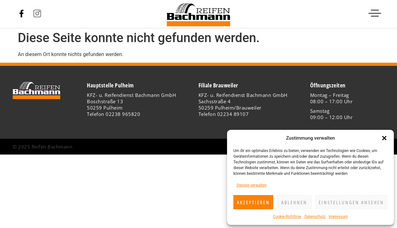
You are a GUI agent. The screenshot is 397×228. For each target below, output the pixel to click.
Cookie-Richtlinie (287, 216)
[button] (384, 138)
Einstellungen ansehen (351, 202)
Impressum (338, 216)
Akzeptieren (253, 202)
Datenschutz (315, 216)
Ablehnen (294, 202)
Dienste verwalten (252, 185)
